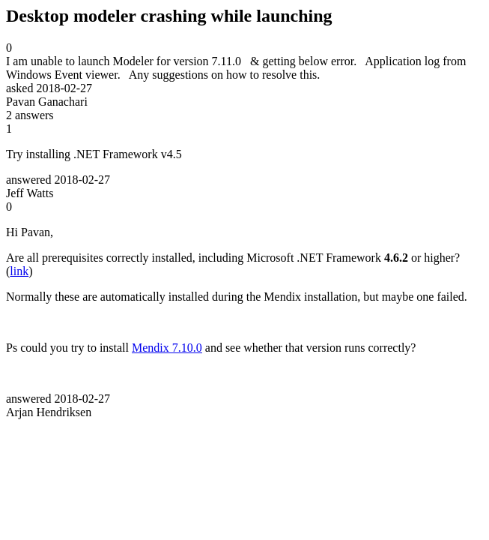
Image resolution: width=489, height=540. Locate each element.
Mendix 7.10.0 (167, 347)
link (19, 271)
